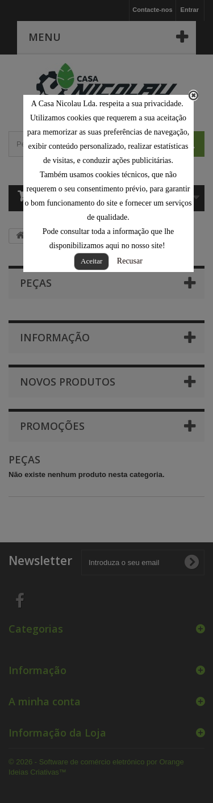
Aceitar (91, 261)
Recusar (130, 261)
